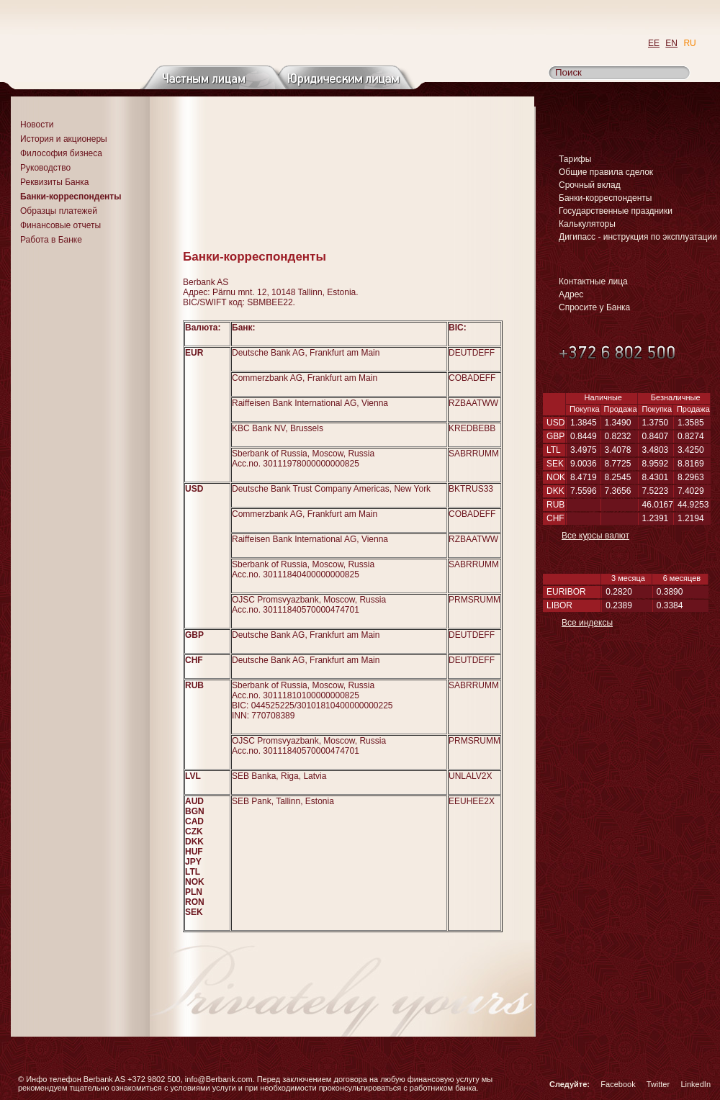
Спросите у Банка (594, 307)
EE (654, 43)
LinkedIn (695, 1084)
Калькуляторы (587, 224)
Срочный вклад (590, 185)
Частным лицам (214, 77)
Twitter (658, 1084)
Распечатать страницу (519, 235)
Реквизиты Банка (54, 182)
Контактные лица (593, 281)
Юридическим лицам (340, 77)
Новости (36, 125)
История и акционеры (63, 139)
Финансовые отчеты (60, 225)
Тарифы (575, 159)
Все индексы (587, 623)
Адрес (571, 294)
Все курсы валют (595, 536)
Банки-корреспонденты (605, 198)
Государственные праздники (615, 211)
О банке (88, 77)
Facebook (617, 1084)
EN (671, 43)
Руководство (45, 168)
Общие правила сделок (606, 172)
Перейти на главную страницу (146, 33)
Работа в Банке (51, 240)
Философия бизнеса (61, 153)
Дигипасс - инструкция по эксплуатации (638, 237)
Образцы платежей (58, 211)
